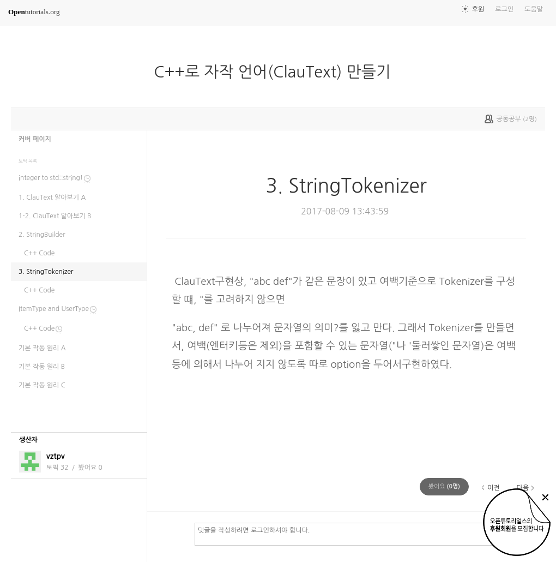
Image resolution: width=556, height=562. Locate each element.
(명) (444, 486)
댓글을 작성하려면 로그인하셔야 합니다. (365, 533)
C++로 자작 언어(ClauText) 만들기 (277, 72)
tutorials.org (34, 12)
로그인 (504, 9)
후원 (478, 9)
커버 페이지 (35, 139)
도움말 (533, 9)
